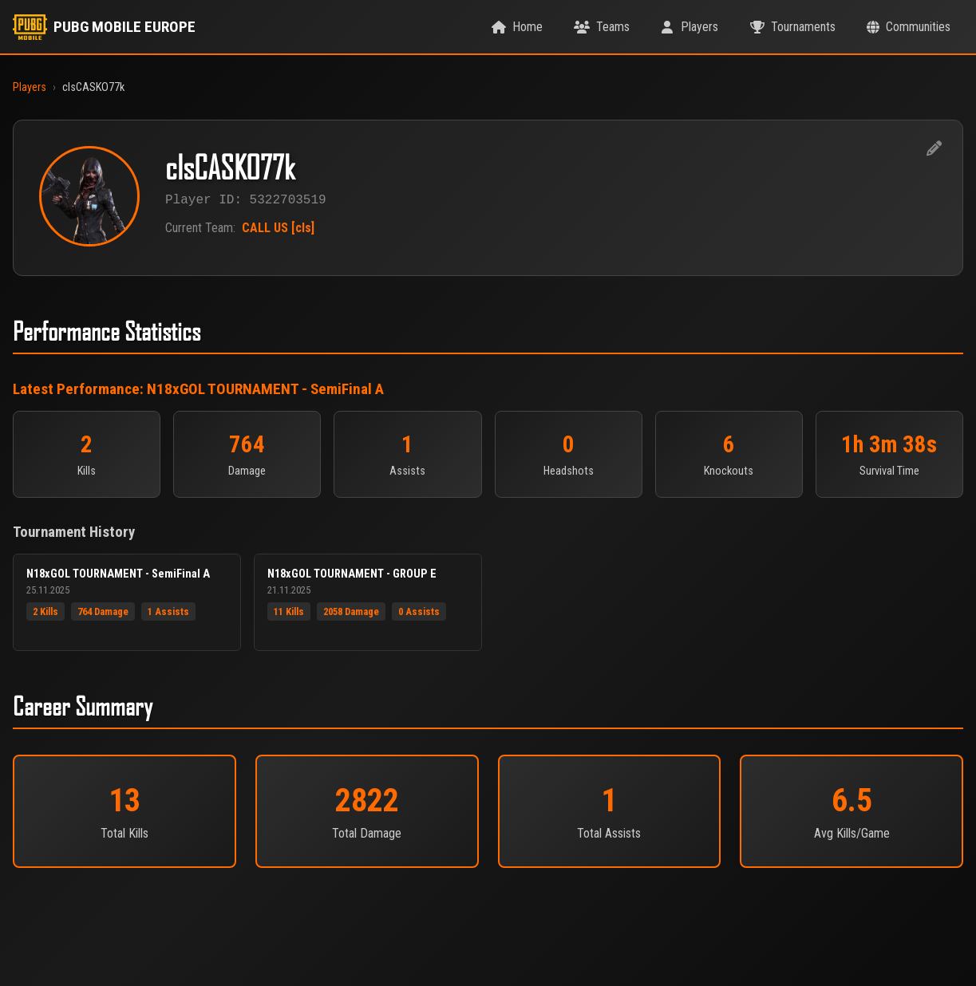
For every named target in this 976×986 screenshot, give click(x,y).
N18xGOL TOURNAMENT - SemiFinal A (265, 389)
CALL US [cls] (278, 229)
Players (29, 87)
